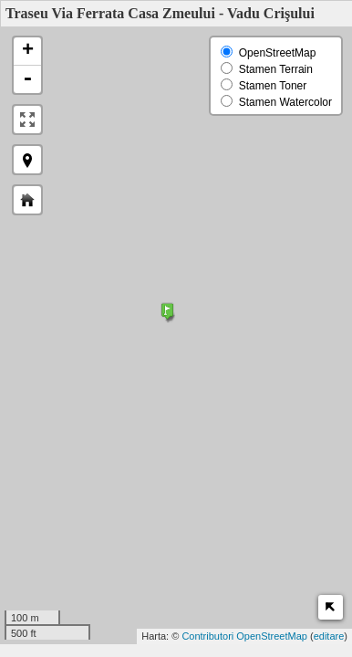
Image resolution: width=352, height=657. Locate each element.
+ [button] (28, 51)
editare (329, 636)
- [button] (27, 79)
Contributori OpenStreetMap (244, 636)
